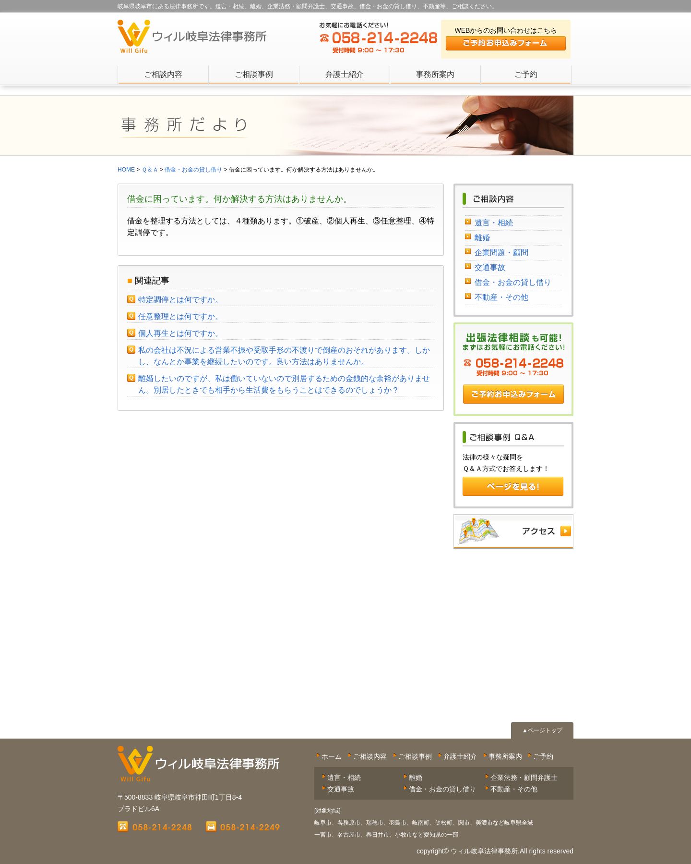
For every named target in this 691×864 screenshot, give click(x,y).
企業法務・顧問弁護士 (524, 777)
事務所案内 (435, 74)
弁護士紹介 (344, 74)
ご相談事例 (254, 74)
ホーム (332, 756)
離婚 (482, 238)
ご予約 (525, 74)
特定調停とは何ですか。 (180, 300)
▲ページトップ (542, 730)
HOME (126, 169)
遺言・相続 (494, 223)
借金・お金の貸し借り (513, 282)
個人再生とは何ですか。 (180, 333)
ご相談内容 (163, 74)
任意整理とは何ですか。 (180, 316)
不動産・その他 (501, 297)
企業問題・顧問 (501, 252)
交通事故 (490, 267)
